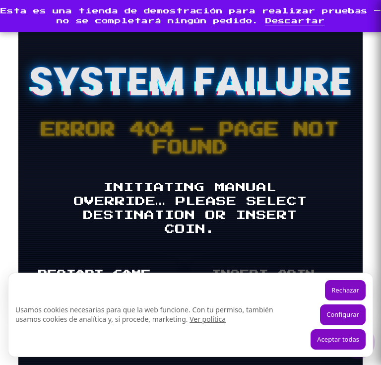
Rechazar (345, 290)
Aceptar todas (338, 339)
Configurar (342, 314)
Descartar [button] (295, 21)
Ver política (208, 319)
